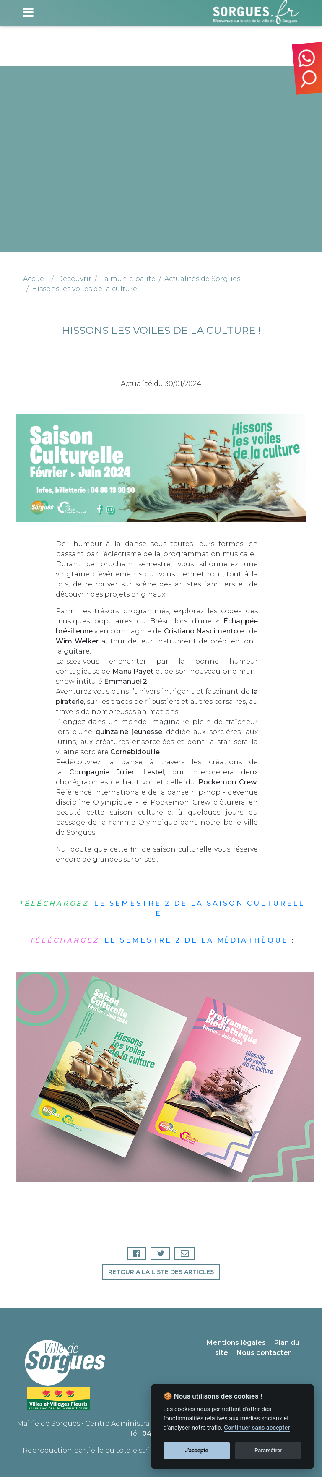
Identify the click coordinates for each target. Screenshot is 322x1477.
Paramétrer (268, 1450)
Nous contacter (263, 1353)
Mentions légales (236, 1343)
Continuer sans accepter (257, 1427)
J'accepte (196, 1450)
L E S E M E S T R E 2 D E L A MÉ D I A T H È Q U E (158, 940)
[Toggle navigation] (28, 12)
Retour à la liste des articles (161, 1272)
